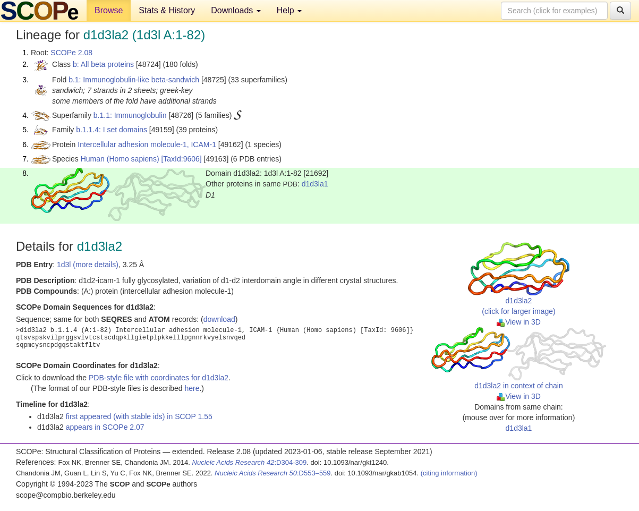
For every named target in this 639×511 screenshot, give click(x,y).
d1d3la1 (315, 184)
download (219, 319)
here (191, 388)
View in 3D (519, 322)
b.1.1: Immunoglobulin (130, 115)
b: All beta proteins (103, 64)
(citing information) (449, 473)
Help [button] (289, 10)
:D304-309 (249, 462)
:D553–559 (273, 473)
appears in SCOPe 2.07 (105, 427)
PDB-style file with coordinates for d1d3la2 (158, 377)
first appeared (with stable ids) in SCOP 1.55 (139, 416)
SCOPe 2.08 (71, 52)
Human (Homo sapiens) (120, 159)
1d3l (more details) (87, 264)
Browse (109, 10)
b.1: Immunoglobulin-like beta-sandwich (134, 79)
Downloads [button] (236, 10)
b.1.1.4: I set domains (111, 129)
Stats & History (167, 10)
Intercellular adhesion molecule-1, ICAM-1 (147, 144)
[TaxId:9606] (181, 159)
